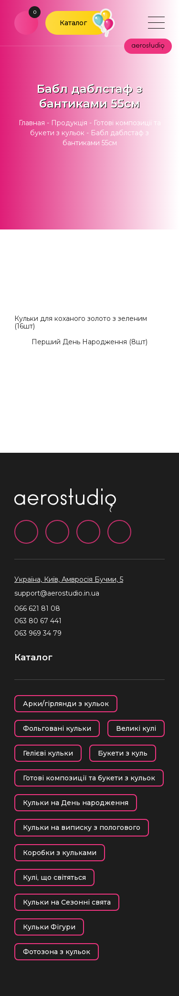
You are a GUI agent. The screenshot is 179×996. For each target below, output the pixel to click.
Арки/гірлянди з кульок (66, 703)
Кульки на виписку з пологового (81, 827)
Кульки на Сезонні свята (67, 902)
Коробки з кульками (59, 852)
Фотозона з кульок (56, 951)
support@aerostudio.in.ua (56, 593)
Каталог (73, 23)
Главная (32, 123)
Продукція (69, 123)
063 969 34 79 (38, 633)
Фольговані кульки (57, 728)
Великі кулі (136, 728)
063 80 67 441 (38, 621)
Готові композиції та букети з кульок (89, 778)
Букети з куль (122, 753)
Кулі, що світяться (54, 877)
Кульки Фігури (49, 927)
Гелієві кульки (48, 753)
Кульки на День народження (75, 802)
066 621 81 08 (37, 608)
